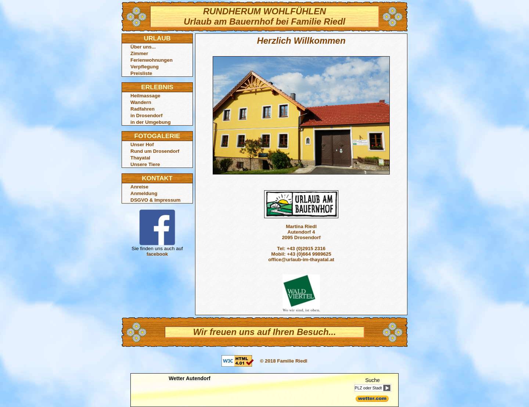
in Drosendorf (146, 115)
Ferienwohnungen (151, 60)
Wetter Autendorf (189, 378)
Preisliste (141, 73)
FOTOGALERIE (157, 136)
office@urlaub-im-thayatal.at (301, 259)
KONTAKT (157, 178)
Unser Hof (142, 144)
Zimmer (139, 53)
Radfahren (142, 109)
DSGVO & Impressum (155, 200)
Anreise (139, 187)
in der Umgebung (150, 122)
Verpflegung (144, 66)
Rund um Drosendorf (154, 151)
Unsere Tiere (145, 164)
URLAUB (157, 38)
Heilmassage (145, 95)
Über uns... (143, 47)
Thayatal (140, 158)
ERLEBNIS (157, 87)
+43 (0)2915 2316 (306, 248)
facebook (157, 254)
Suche (372, 380)
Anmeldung (143, 193)
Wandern (140, 102)
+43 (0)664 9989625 (309, 254)
